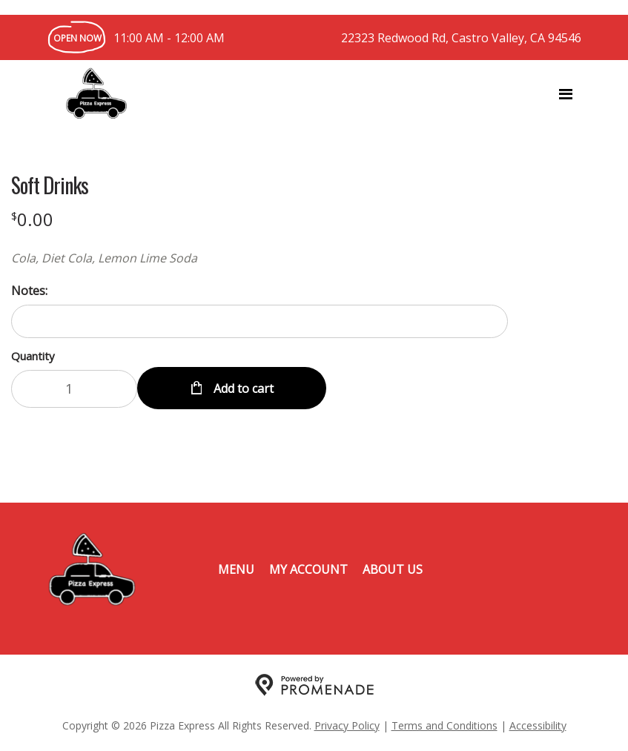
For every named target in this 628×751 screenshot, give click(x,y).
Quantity (33, 355)
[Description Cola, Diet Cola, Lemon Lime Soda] (259, 258)
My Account (308, 569)
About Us (393, 569)
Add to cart (242, 388)
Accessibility (537, 725)
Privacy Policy (347, 725)
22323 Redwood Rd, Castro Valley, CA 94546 (461, 38)
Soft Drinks (49, 185)
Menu (236, 569)
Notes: (29, 290)
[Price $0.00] (32, 219)
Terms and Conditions (444, 725)
